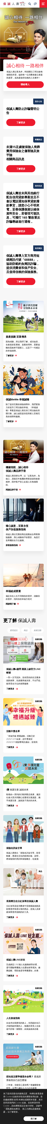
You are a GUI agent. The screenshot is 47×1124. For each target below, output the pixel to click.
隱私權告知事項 (13, 1108)
